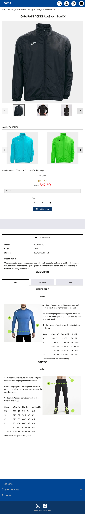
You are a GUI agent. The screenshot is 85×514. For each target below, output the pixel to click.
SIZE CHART (43, 176)
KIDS (70, 282)
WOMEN (42, 282)
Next (80, 111)
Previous (5, 111)
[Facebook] (46, 507)
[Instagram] (39, 507)
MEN (15, 282)
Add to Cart (44, 209)
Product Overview (42, 237)
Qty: (33, 198)
